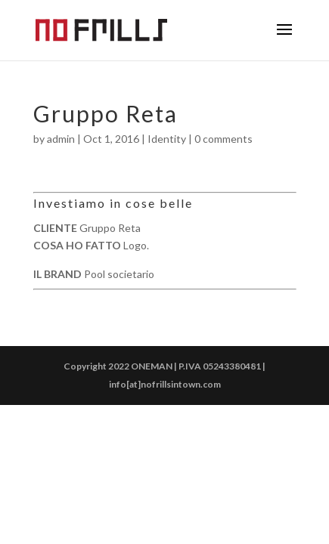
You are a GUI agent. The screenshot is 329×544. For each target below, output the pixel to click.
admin (61, 138)
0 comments (223, 138)
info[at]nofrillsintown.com (165, 384)
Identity (166, 138)
